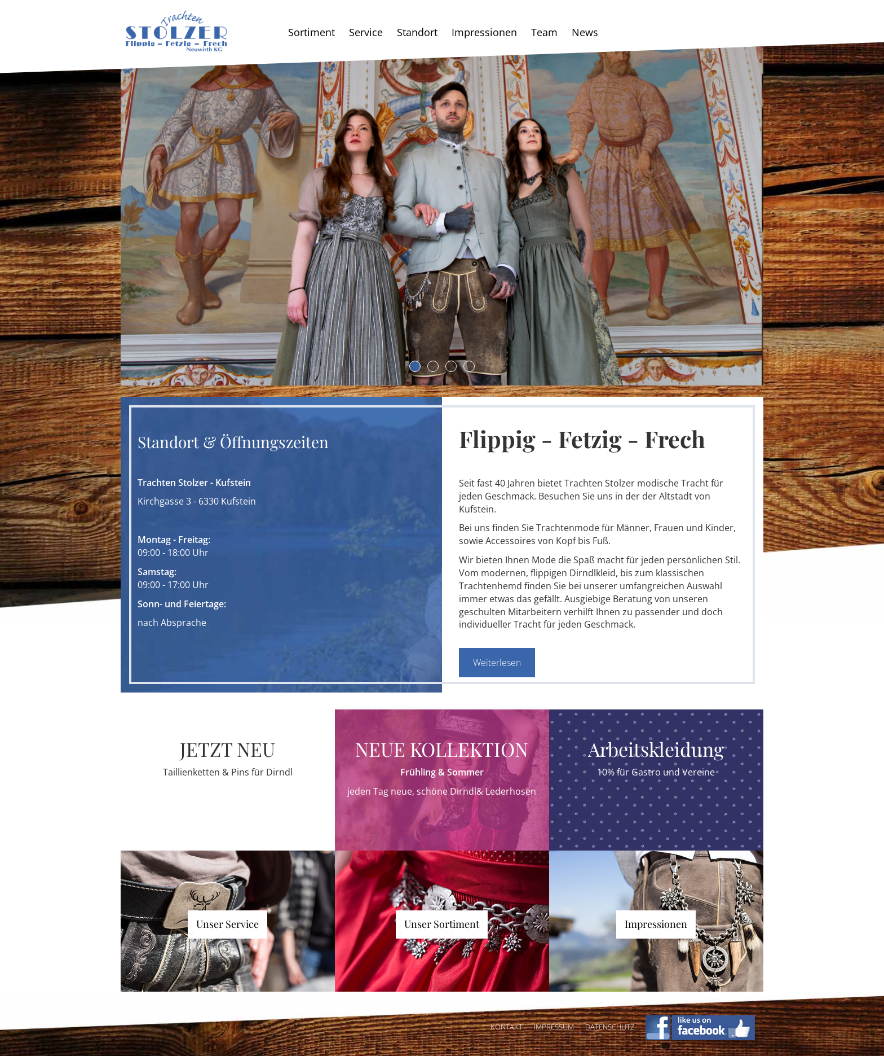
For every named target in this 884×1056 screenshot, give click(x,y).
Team (544, 32)
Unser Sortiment (441, 924)
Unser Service (227, 924)
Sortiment (311, 32)
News (585, 32)
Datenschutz (609, 1027)
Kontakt (506, 1027)
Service (366, 32)
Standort (417, 32)
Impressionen (484, 32)
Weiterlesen (497, 662)
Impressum (554, 1027)
